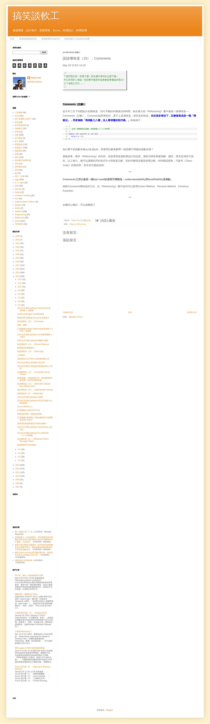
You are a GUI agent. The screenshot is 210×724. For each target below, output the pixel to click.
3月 (19, 453)
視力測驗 (18, 138)
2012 (18, 469)
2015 (18, 272)
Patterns (73, 224)
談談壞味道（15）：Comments (30, 321)
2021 (18, 251)
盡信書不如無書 (21, 160)
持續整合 (18, 128)
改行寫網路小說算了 (23, 119)
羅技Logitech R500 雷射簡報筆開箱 (30, 648)
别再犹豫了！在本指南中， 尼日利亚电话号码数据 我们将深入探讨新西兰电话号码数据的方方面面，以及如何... (34, 539)
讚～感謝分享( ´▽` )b (23, 532)
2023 (18, 243)
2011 (18, 472)
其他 (17, 122)
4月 (19, 449)
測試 (17, 157)
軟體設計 (18, 148)
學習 (17, 170)
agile (17, 179)
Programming (20, 214)
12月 (20, 279)
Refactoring (81, 224)
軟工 (17, 141)
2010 (18, 476)
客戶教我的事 (20, 125)
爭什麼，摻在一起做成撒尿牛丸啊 (29, 575)
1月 (19, 460)
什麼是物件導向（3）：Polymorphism (31, 613)
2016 (18, 269)
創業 (17, 154)
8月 (19, 294)
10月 (20, 287)
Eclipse (18, 192)
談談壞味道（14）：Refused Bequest (33, 344)
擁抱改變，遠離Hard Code (26, 594)
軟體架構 (18, 144)
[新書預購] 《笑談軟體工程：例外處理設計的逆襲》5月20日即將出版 (35, 379)
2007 (18, 487)
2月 (19, 457)
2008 (18, 483)
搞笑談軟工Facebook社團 (76, 39)
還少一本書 (19, 176)
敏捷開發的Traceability (26, 445)
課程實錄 (18, 167)
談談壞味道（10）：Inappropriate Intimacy (35, 390)
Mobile (17, 208)
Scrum (17, 221)
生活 (17, 116)
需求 (17, 164)
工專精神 (21, 355)
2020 (18, 254)
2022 (18, 247)
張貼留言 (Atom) (75, 317)
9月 (19, 290)
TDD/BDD (19, 224)
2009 (18, 479)
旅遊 (17, 135)
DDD (17, 186)
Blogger (109, 710)
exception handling (23, 195)
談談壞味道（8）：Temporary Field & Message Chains (33, 440)
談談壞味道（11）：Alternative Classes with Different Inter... (33, 385)
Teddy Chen (36, 78)
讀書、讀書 (22, 325)
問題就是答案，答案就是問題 (29, 414)
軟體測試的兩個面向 (25, 348)
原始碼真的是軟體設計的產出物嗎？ (32, 423)
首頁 (12, 39)
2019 (18, 258)
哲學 (17, 132)
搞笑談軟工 (36, 16)
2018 (18, 262)
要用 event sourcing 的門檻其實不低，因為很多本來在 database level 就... (34, 553)
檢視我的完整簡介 (34, 82)
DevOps (18, 189)
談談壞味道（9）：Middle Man (30, 393)
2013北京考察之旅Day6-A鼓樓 (30, 397)
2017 (18, 265)
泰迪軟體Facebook (50, 39)
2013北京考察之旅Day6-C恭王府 (31, 362)
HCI (16, 199)
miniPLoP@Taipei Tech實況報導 (30, 314)
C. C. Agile (19, 183)
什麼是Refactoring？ (23, 631)
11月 (20, 283)
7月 (19, 298)
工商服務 (18, 112)
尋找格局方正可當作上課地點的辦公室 (33, 359)
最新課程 (18, 151)
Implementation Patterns (25, 202)
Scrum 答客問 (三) (24, 407)
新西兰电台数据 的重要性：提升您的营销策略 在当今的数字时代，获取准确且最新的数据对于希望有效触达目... (34, 547)
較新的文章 (68, 312)
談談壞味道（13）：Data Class (30, 351)
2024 (18, 240)
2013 (18, 465)
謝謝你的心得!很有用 (23, 560)
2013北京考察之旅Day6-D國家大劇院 (32, 340)
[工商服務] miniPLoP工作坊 (28, 410)
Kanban (18, 205)
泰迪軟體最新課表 (28, 39)
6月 (19, 301)
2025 (18, 236)
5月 (19, 305)
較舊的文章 (192, 312)
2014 (18, 276)
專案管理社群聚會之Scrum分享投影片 (33, 318)
